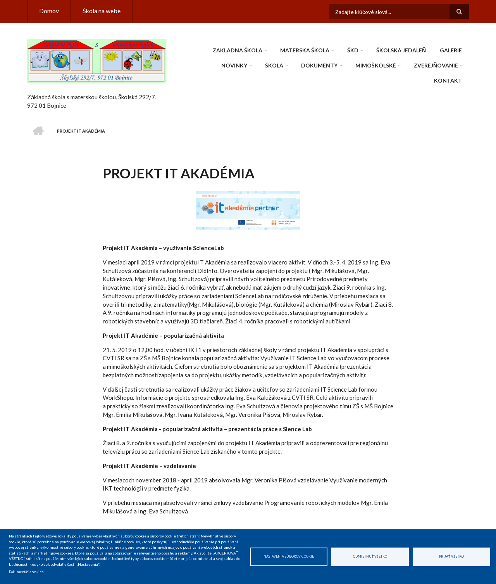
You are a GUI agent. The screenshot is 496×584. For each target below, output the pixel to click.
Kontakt (448, 80)
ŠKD (352, 50)
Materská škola (304, 50)
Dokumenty (319, 65)
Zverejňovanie (436, 65)
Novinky (234, 65)
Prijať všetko (451, 556)
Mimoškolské (375, 65)
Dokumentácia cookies (26, 572)
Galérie (451, 50)
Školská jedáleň (401, 50)
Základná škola (237, 50)
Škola (274, 65)
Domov (49, 10)
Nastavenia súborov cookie (289, 556)
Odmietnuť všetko (370, 556)
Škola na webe (102, 10)
